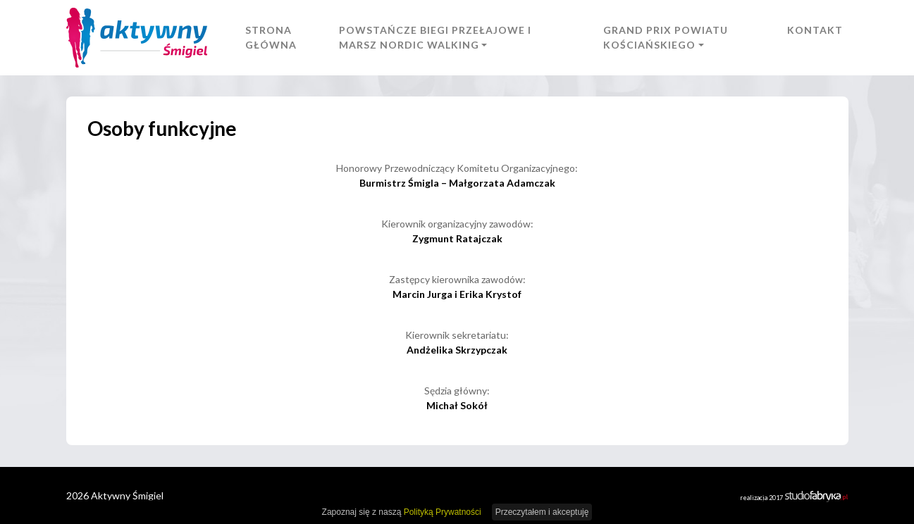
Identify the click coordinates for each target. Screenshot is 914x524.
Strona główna (271, 37)
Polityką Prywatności (442, 512)
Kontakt (815, 30)
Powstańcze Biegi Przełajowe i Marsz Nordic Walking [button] (435, 37)
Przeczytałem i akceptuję (542, 512)
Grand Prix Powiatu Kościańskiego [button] (665, 37)
